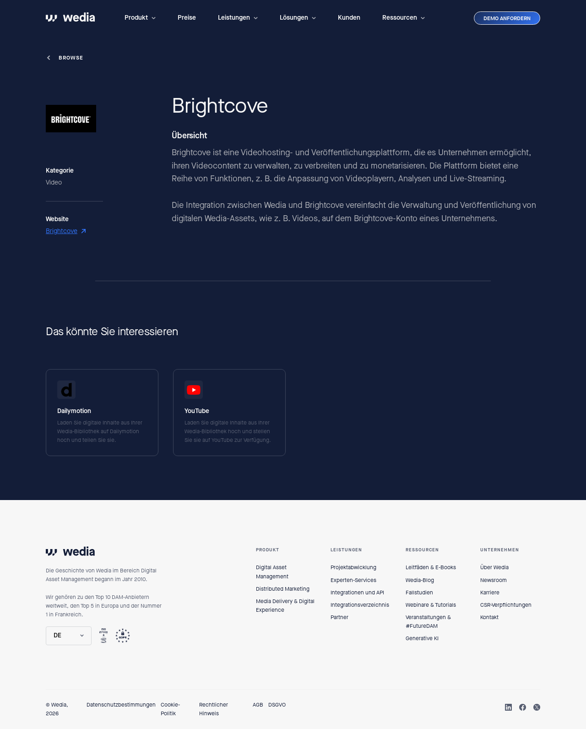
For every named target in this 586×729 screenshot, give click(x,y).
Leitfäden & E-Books (431, 567)
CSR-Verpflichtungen (506, 605)
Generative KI (422, 638)
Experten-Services (353, 580)
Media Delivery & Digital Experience (285, 606)
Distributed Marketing (282, 589)
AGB (258, 704)
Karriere (489, 592)
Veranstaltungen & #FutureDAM (428, 622)
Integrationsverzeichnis (360, 605)
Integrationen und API (357, 592)
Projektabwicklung (353, 567)
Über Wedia (494, 567)
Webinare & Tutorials (431, 605)
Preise (187, 17)
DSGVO (277, 704)
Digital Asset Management (272, 572)
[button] (140, 18)
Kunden (349, 17)
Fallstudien (419, 592)
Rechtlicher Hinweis (213, 709)
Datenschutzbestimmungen (121, 704)
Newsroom (493, 580)
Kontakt (489, 617)
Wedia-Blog (420, 580)
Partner (339, 617)
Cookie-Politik (170, 709)
